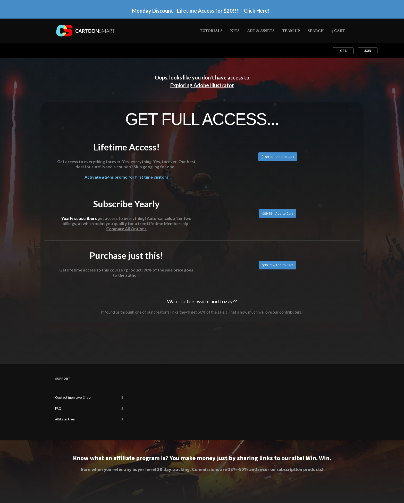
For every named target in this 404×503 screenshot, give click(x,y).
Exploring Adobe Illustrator (202, 85)
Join (367, 51)
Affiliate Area (65, 419)
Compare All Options (126, 228)
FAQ (58, 408)
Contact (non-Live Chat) (73, 397)
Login (343, 51)
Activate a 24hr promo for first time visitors (126, 176)
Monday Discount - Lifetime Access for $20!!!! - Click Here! (201, 10)
